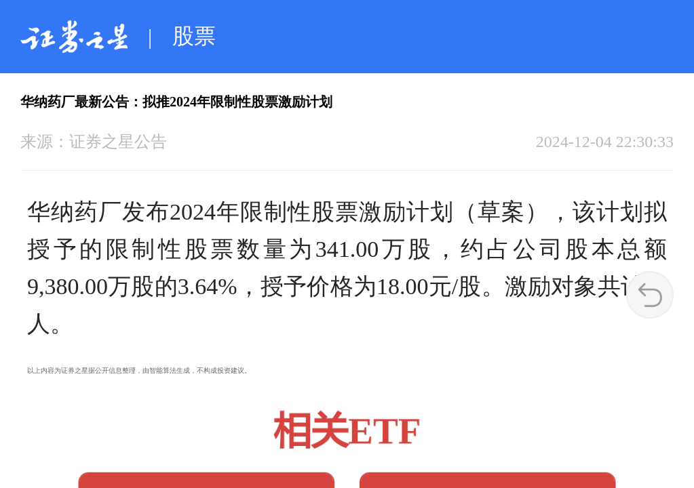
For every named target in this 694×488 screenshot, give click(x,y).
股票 (194, 36)
